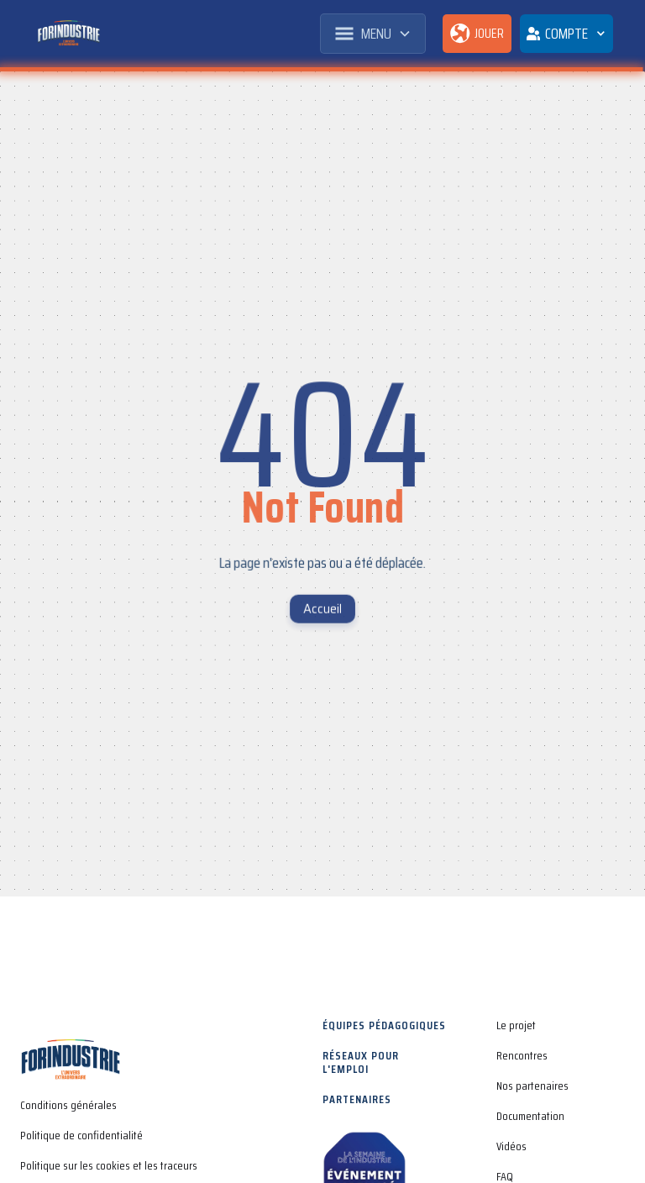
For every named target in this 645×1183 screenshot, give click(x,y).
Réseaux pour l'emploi (360, 1062)
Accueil (322, 608)
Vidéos (511, 1146)
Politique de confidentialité (81, 1135)
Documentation (530, 1116)
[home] (68, 33)
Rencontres (522, 1055)
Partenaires (356, 1099)
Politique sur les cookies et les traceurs (108, 1165)
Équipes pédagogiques (384, 1025)
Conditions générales (68, 1105)
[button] (373, 33)
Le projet (516, 1025)
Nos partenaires (532, 1085)
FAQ (504, 1176)
